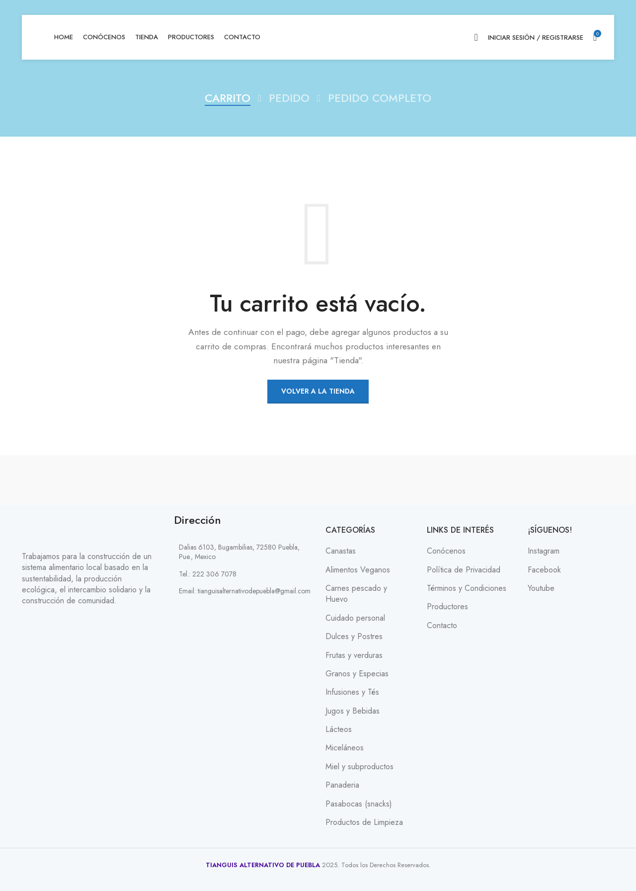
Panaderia (342, 785)
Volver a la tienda (318, 391)
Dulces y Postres (354, 636)
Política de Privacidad (463, 570)
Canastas (340, 551)
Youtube (541, 588)
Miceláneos (344, 747)
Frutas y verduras (354, 655)
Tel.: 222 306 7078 (208, 574)
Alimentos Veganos (357, 570)
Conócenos (446, 551)
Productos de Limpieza (364, 822)
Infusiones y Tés (352, 692)
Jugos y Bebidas (352, 711)
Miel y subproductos (359, 766)
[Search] (475, 37)
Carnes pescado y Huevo (356, 594)
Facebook (544, 570)
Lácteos (338, 729)
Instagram (543, 551)
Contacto (442, 625)
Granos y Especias (357, 673)
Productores (447, 606)
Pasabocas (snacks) (358, 804)
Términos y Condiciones (466, 588)
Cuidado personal (355, 618)
